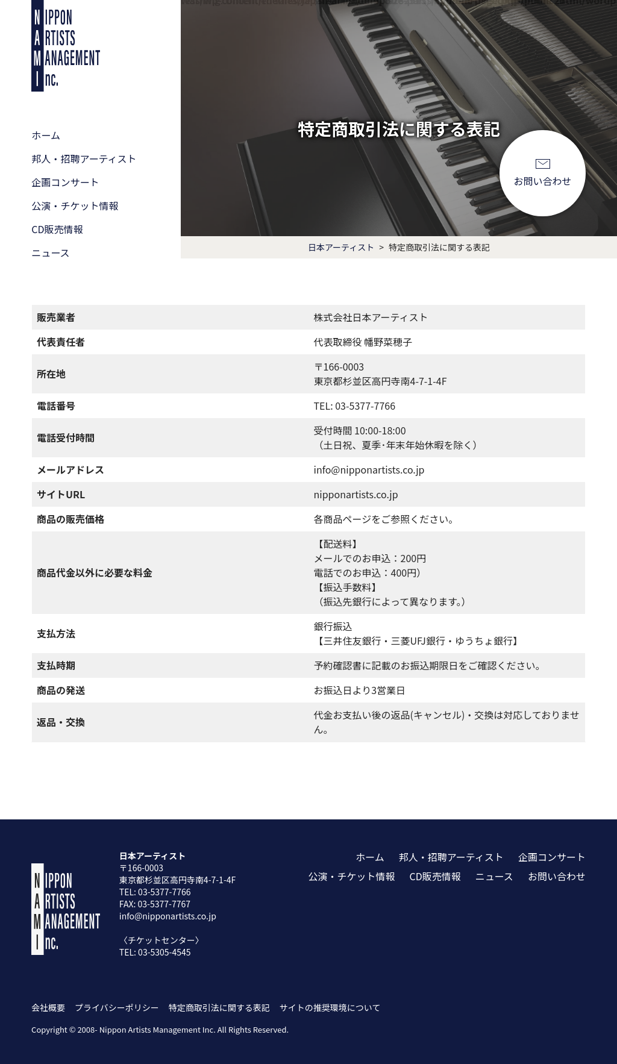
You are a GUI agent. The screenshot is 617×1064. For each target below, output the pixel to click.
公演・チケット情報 (74, 205)
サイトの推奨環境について (330, 1006)
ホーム (45, 136)
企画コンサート (65, 182)
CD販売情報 (57, 228)
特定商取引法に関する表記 (219, 1006)
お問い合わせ (543, 179)
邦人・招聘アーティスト (83, 158)
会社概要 (48, 1006)
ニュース (50, 251)
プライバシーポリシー (117, 1006)
